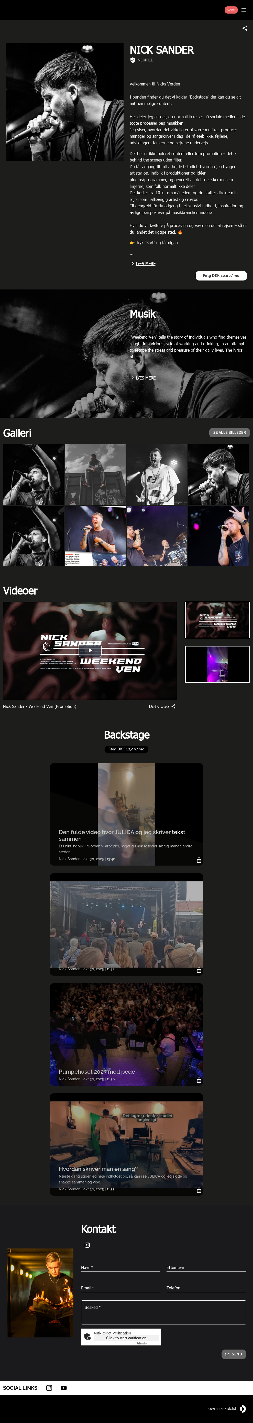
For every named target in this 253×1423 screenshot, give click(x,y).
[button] (229, 432)
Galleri (17, 432)
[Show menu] (244, 10)
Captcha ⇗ (148, 1343)
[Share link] (245, 28)
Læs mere (143, 263)
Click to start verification (126, 1338)
